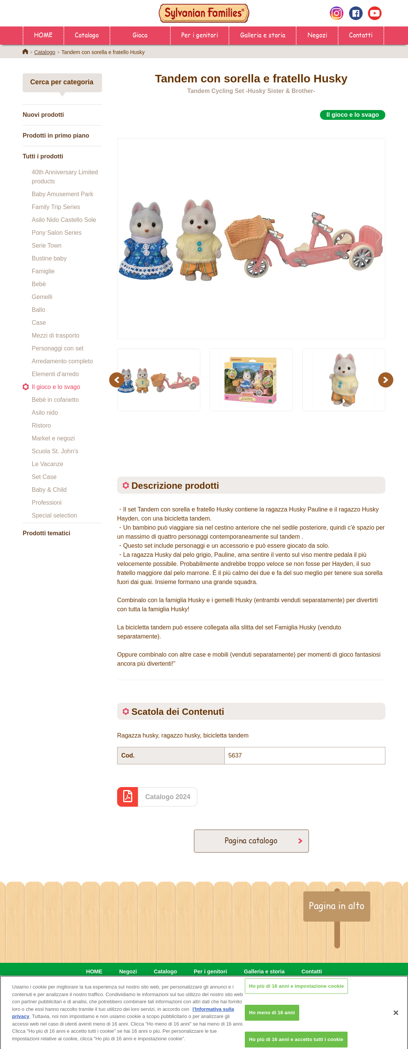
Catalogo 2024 (167, 797)
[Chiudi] (396, 1019)
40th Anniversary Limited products (65, 176)
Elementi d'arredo (55, 374)
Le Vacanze (47, 464)
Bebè (39, 284)
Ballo (38, 310)
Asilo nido (45, 412)
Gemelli (42, 297)
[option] (251, 230)
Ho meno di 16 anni (272, 1019)
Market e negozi (53, 438)
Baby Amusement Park (62, 194)
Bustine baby (49, 258)
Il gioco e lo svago (56, 387)
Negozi (317, 34)
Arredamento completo (62, 361)
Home (25, 51)
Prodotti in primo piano (56, 135)
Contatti (360, 34)
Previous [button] (117, 380)
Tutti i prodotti (43, 156)
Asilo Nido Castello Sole (64, 220)
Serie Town (47, 245)
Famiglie (43, 271)
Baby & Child (49, 490)
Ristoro (41, 425)
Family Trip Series (56, 207)
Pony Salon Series (57, 232)
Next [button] (386, 380)
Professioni (47, 502)
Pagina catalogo (251, 840)
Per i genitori (199, 34)
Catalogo (87, 34)
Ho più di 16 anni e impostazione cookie (296, 992)
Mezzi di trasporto (55, 335)
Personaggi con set (57, 348)
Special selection (54, 515)
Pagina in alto (337, 905)
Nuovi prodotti (43, 115)
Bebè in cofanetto (55, 400)
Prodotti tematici (46, 533)
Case (39, 322)
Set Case (44, 477)
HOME (43, 34)
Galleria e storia (262, 34)
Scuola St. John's (55, 451)
